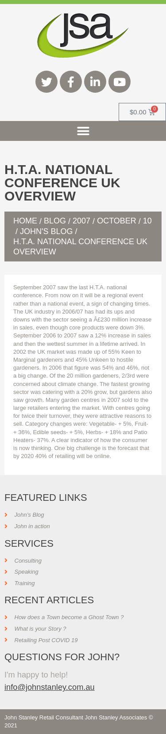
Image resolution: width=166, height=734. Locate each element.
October (116, 220)
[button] (83, 131)
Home (25, 220)
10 (147, 220)
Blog (55, 220)
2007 (81, 220)
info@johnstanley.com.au (49, 687)
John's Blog (46, 231)
